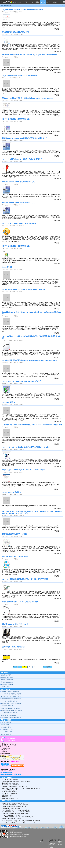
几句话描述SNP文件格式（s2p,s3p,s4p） (12, 808)
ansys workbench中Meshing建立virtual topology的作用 (21, 381)
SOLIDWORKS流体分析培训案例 (10, 779)
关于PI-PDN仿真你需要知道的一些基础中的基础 (14, 806)
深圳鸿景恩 (60, 841)
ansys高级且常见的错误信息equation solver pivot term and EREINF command (29, 360)
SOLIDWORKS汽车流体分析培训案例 (11, 784)
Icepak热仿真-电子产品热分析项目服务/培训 (13, 803)
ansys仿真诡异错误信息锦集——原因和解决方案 (19, 75)
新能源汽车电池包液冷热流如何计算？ (16, 624)
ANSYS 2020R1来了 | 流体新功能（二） (16, 246)
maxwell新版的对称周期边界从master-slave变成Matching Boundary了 (18, 822)
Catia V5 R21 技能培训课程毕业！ (10, 791)
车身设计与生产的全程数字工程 (10, 798)
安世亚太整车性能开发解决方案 (13, 647)
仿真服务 (19, 2)
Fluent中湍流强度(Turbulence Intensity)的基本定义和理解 (16, 811)
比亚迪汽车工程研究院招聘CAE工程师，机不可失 (14, 786)
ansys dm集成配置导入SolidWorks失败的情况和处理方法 (22, 9)
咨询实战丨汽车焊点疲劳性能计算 (14, 534)
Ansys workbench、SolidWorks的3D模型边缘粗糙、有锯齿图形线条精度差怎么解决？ (31, 337)
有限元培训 (51, 844)
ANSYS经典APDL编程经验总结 (9, 793)
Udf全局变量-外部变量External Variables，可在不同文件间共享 (17, 817)
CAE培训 (25, 2)
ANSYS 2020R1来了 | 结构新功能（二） (16, 119)
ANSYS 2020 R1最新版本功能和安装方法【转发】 (20, 223)
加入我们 (60, 844)
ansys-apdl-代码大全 (9, 402)
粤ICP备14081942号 (18, 832)
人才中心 (37, 2)
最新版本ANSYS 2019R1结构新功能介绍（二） (19, 202)
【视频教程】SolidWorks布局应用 (10, 783)
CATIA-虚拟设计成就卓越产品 (9, 790)
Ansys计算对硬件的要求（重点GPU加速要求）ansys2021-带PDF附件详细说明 (30, 55)
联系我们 (54, 2)
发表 (63, 5)
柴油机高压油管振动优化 (8, 795)
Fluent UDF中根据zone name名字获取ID (11, 818)
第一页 (15, 666)
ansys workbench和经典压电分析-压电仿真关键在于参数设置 (24, 289)
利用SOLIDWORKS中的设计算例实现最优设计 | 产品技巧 (16, 781)
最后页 (50, 666)
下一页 (45, 666)
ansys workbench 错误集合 (11, 492)
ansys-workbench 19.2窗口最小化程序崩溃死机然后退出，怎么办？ (26, 447)
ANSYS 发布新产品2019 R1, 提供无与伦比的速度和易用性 (23, 159)
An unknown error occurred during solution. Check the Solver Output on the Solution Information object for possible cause (32, 512)
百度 (41, 841)
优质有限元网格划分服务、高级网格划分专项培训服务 (15, 813)
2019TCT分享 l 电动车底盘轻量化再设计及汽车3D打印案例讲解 (25, 579)
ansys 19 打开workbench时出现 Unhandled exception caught (23, 470)
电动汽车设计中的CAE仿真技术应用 (15, 556)
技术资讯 (43, 2)
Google (41, 843)
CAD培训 (31, 2)
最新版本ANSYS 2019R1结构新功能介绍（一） (19, 182)
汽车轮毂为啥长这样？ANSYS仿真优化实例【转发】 (21, 602)
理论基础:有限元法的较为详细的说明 (15, 32)
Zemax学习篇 (7, 267)
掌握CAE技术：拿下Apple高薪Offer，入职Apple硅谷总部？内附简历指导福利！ (22, 788)
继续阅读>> (57, 29)
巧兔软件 (51, 847)
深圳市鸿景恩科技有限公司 (16, 834)
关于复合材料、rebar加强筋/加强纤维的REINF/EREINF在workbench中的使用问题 (32, 425)
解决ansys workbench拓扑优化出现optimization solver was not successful (27, 98)
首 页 (14, 2)
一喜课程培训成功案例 (6, 777)
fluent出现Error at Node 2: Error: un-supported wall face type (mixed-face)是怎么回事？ (31, 313)
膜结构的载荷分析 (6, 796)
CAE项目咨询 (52, 843)
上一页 (20, 666)
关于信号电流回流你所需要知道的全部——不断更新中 (15, 805)
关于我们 (48, 2)
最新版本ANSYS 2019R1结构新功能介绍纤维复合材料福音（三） (25, 138)
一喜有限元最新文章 (6, 801)
